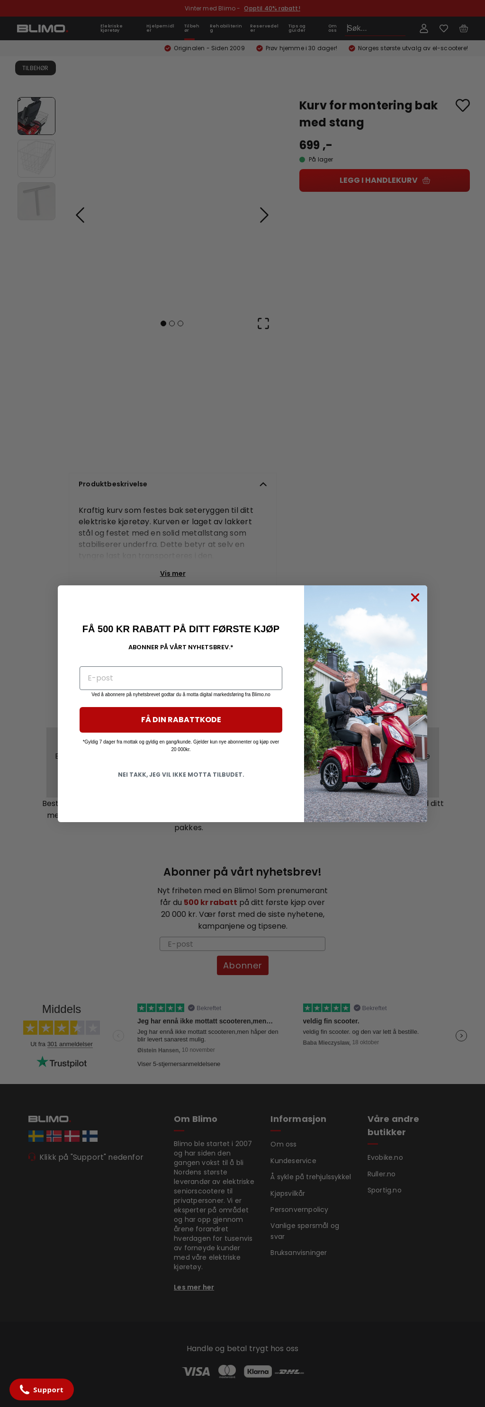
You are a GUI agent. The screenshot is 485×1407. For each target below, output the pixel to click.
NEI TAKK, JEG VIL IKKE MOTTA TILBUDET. (181, 775)
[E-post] (181, 678)
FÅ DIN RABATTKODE (181, 719)
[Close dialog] (415, 597)
